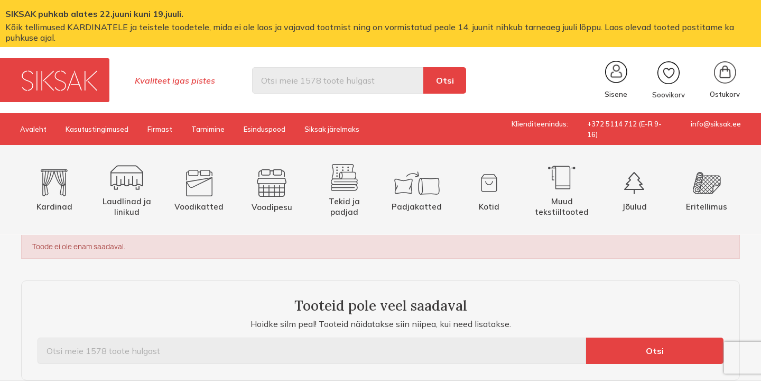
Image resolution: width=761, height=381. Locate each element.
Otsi (445, 80)
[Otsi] (337, 80)
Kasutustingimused (97, 129)
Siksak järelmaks (331, 129)
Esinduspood (264, 129)
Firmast (159, 129)
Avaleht (33, 129)
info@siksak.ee (716, 124)
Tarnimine (208, 129)
